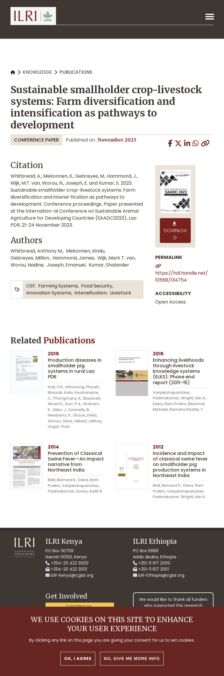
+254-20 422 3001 (66, 569)
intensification (90, 293)
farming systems (58, 286)
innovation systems (48, 293)
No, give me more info (132, 659)
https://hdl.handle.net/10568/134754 (181, 276)
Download (175, 234)
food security (96, 286)
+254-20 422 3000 (67, 563)
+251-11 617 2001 (151, 569)
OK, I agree (78, 659)
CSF (30, 286)
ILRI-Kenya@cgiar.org (69, 575)
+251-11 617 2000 (151, 563)
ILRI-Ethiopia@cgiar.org (158, 575)
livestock (120, 293)
